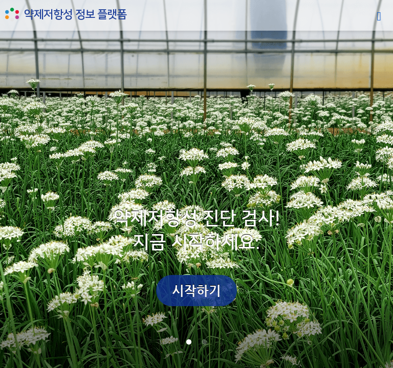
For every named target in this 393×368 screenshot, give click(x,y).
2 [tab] (204, 342)
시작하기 (196, 290)
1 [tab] (189, 342)
